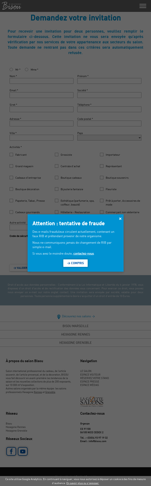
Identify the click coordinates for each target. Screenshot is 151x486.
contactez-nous (83, 253)
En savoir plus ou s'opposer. (82, 483)
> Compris (75, 263)
